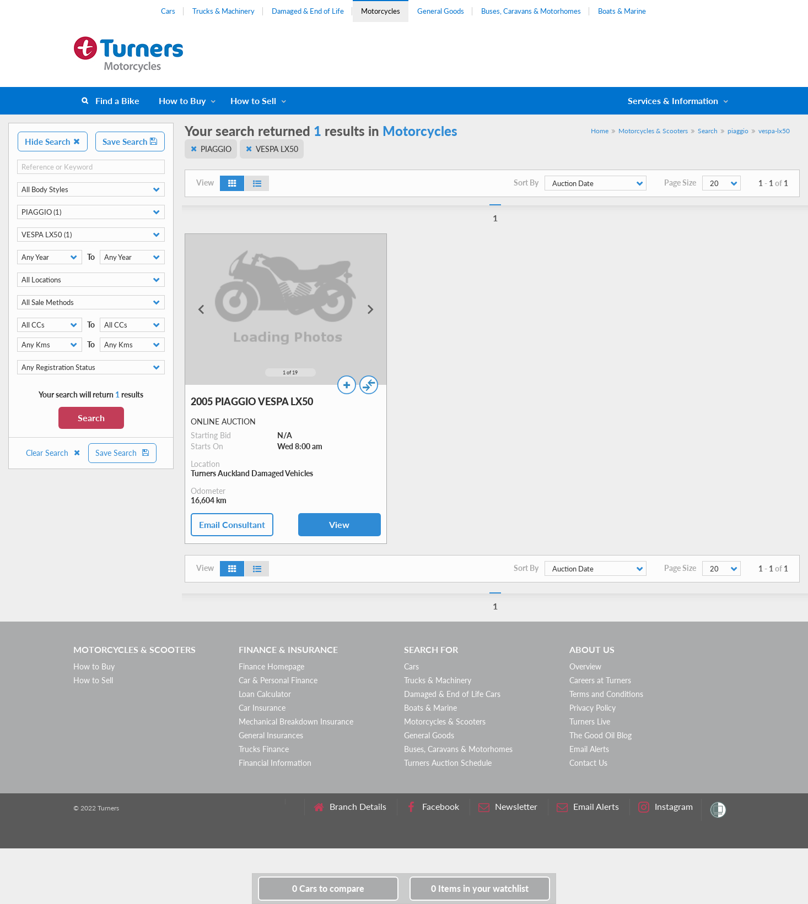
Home (599, 131)
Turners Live (589, 721)
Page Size (680, 183)
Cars (168, 11)
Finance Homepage (271, 666)
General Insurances (271, 735)
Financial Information (275, 762)
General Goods (440, 11)
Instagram (665, 807)
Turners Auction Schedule (448, 762)
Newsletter (507, 807)
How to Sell (253, 100)
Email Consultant (232, 524)
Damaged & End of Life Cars (452, 694)
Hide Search (52, 141)
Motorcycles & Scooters (653, 131)
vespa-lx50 (774, 131)
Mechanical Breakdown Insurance (296, 721)
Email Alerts (589, 749)
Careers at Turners (600, 680)
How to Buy (182, 100)
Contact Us (588, 762)
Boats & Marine (622, 11)
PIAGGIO (216, 149)
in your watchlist (480, 888)
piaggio (738, 131)
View (339, 524)
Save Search (130, 141)
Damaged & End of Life (308, 11)
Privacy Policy (592, 707)
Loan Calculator (265, 694)
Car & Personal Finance (278, 680)
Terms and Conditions (606, 694)
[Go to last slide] (201, 309)
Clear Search (53, 453)
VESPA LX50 (277, 149)
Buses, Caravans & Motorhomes (531, 11)
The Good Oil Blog (600, 735)
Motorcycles (380, 11)
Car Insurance (262, 707)
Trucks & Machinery (223, 11)
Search (91, 417)
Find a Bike (117, 100)
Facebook (432, 807)
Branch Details (349, 807)
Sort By (526, 183)
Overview (585, 666)
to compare (328, 888)
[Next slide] (370, 309)
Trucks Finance (264, 749)
